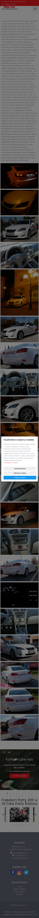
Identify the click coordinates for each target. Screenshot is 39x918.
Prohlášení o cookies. (11, 462)
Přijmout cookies (19, 477)
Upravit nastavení (20, 468)
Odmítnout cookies (20, 473)
